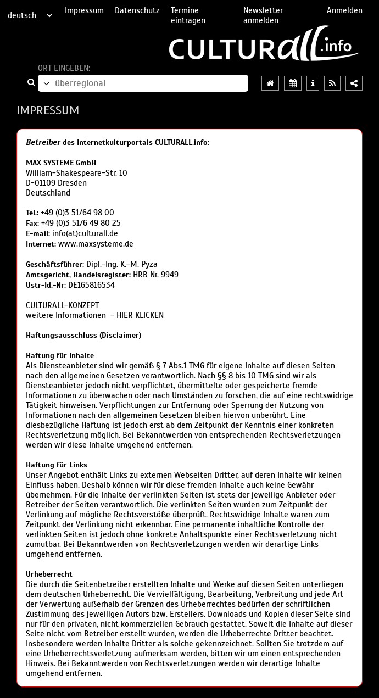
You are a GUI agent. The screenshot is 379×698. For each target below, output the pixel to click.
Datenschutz (137, 10)
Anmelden (345, 10)
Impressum (84, 10)
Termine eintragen (188, 15)
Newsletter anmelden (263, 15)
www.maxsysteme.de (95, 244)
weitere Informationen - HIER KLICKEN (95, 315)
